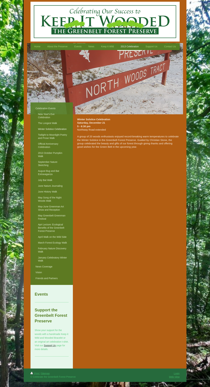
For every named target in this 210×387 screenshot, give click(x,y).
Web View (174, 376)
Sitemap (45, 373)
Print (35, 373)
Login (176, 373)
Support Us (50, 345)
